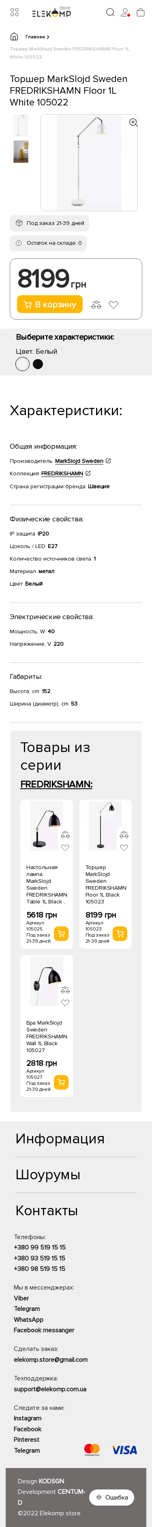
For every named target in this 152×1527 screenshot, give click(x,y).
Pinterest (26, 1440)
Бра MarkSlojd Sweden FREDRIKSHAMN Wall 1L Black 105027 (46, 1036)
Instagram (27, 1418)
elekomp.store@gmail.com (51, 1360)
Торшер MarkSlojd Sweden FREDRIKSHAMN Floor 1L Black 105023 (106, 884)
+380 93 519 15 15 (39, 1258)
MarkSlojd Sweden (79, 461)
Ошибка (116, 1497)
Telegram (27, 1309)
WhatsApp (28, 1320)
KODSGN (51, 1481)
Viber (21, 1298)
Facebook (27, 1429)
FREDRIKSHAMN (62, 473)
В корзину (50, 304)
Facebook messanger (44, 1330)
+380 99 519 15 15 (40, 1247)
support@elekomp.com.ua (50, 1389)
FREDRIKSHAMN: (56, 784)
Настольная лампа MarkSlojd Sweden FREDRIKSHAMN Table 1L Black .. (46, 884)
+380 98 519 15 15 (39, 1269)
